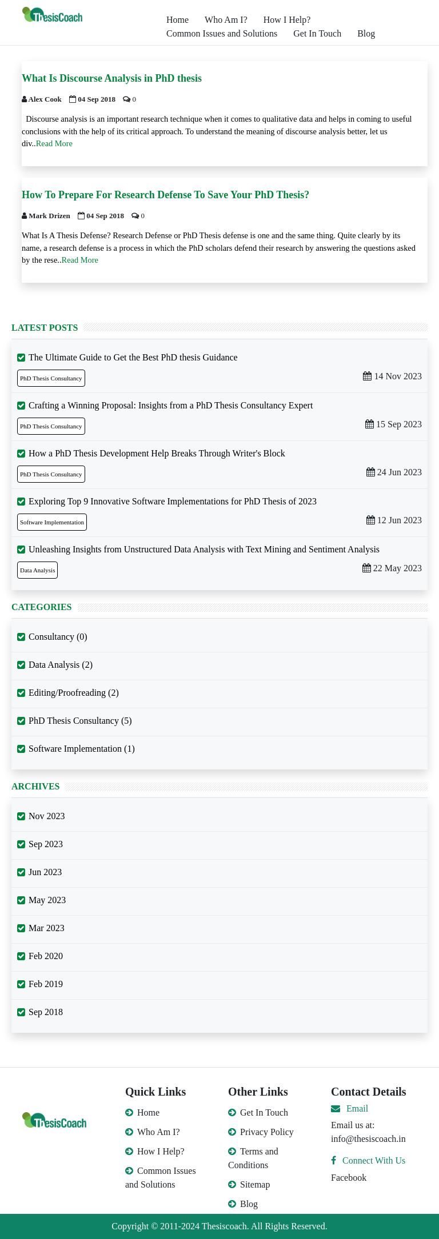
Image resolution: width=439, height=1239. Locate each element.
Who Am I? (226, 20)
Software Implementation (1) (82, 748)
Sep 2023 (46, 844)
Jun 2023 (45, 872)
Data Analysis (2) (61, 664)
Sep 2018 (46, 1012)
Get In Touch (317, 33)
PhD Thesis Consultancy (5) (80, 720)
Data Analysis (37, 570)
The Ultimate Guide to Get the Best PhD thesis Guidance (133, 357)
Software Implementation (52, 522)
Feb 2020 (46, 956)
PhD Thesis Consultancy (51, 378)
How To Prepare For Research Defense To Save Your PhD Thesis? (165, 195)
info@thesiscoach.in (368, 1139)
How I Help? (287, 20)
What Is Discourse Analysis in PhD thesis (112, 78)
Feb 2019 (46, 984)
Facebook (348, 1177)
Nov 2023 (47, 816)
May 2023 (47, 900)
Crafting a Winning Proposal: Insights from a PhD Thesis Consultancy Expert (171, 405)
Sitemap (249, 1184)
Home (177, 20)
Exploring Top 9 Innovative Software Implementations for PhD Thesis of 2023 (173, 501)
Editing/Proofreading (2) (74, 692)
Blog (366, 33)
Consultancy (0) (58, 636)
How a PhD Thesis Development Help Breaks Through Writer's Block (157, 453)
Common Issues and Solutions (221, 33)
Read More (54, 143)
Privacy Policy (261, 1132)
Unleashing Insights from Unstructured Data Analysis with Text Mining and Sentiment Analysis (204, 549)
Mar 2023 (47, 928)
